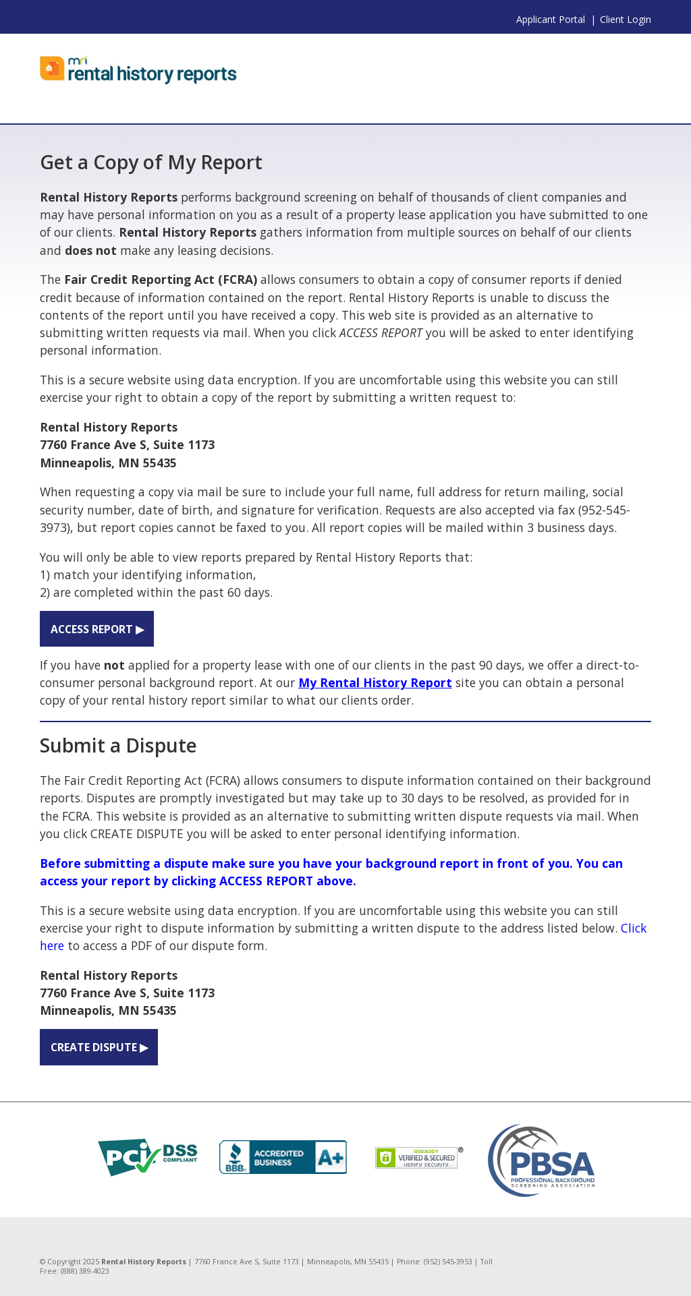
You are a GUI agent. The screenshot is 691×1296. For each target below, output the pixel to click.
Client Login (625, 19)
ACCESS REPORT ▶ (97, 629)
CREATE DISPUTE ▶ (99, 1047)
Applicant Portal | (556, 19)
